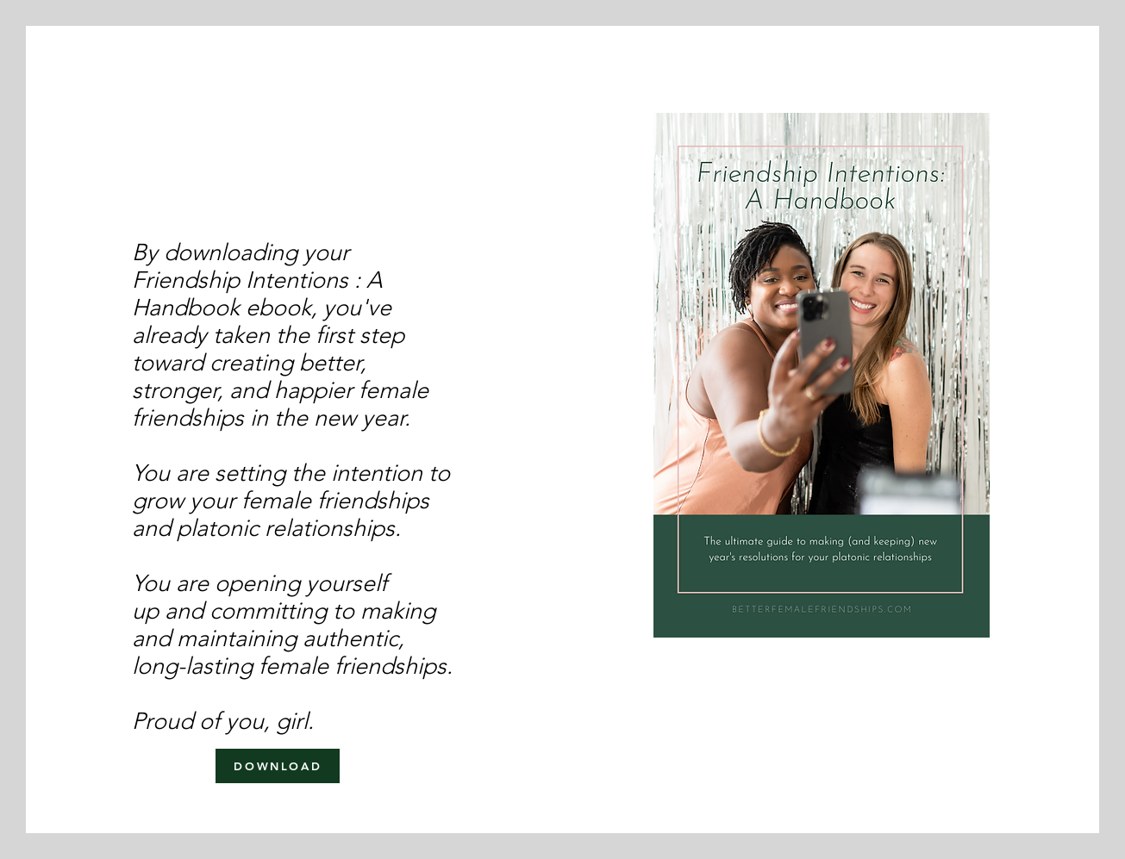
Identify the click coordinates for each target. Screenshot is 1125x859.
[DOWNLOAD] (278, 766)
